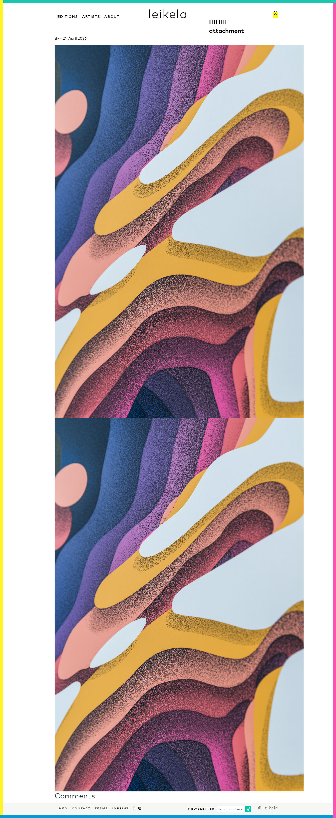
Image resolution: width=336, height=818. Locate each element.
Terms (101, 807)
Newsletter (201, 808)
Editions (67, 16)
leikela (168, 13)
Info (63, 807)
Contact (81, 807)
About (111, 16)
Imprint (120, 807)
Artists (91, 16)
